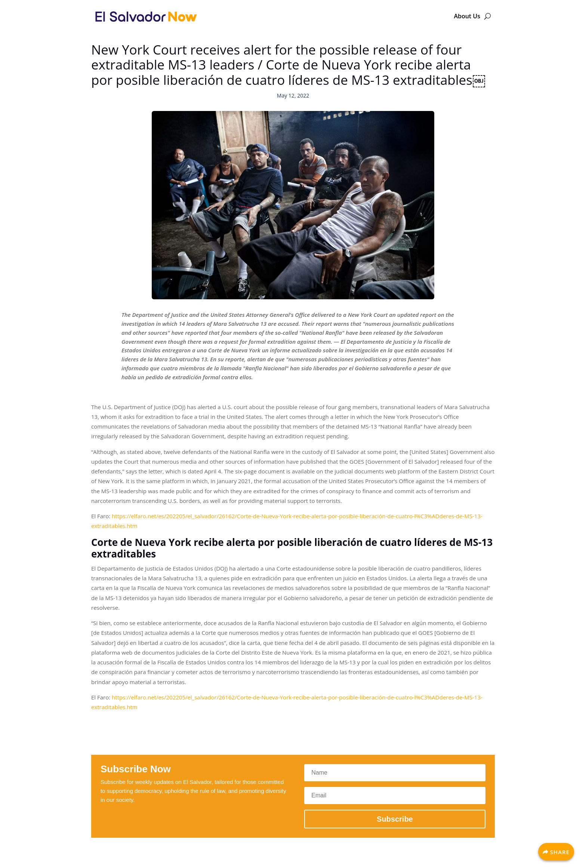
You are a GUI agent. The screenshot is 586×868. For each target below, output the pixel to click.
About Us (467, 16)
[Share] (556, 852)
